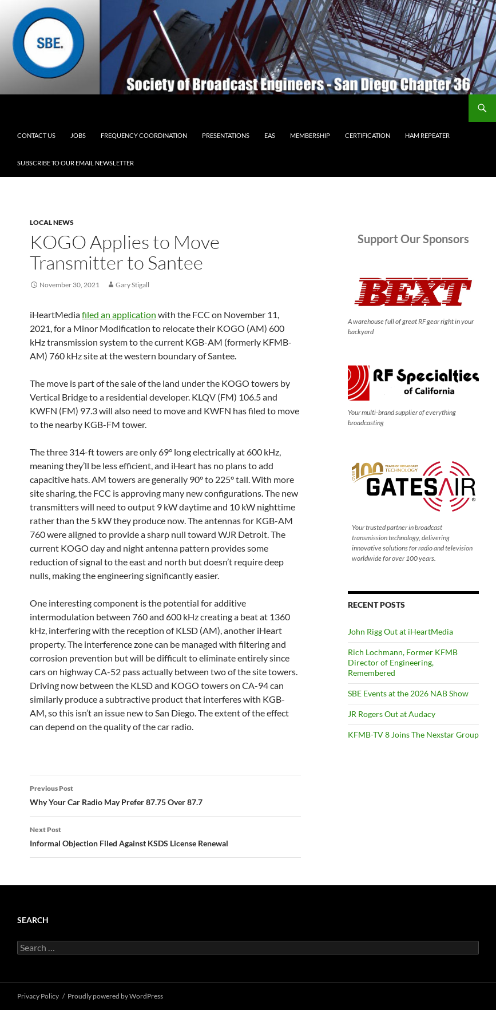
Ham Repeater (427, 135)
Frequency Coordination (144, 135)
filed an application (119, 314)
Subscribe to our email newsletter (75, 163)
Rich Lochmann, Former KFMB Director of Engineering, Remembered (403, 662)
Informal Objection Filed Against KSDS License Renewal (165, 835)
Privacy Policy (38, 996)
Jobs (78, 135)
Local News (52, 222)
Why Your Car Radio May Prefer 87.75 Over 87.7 (165, 794)
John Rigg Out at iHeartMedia (400, 631)
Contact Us (36, 135)
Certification (367, 135)
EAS (269, 135)
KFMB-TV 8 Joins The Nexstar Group (413, 734)
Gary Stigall (132, 284)
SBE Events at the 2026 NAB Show (408, 693)
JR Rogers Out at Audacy (391, 714)
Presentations (225, 135)
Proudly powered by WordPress (115, 996)
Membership (310, 135)
